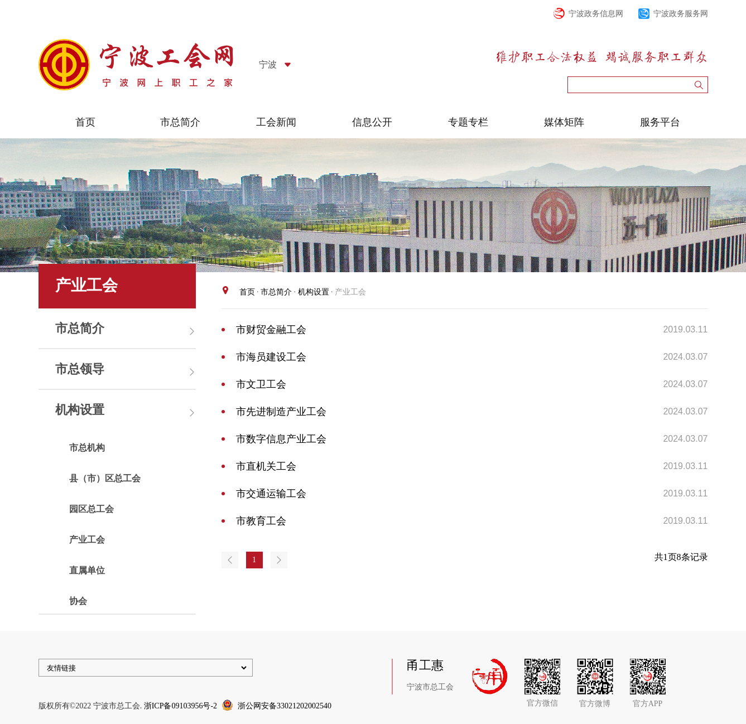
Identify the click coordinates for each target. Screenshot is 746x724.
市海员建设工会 (271, 357)
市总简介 (180, 122)
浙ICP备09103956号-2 (180, 706)
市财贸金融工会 (271, 329)
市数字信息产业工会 (281, 439)
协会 (78, 601)
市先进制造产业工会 (281, 411)
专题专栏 (468, 122)
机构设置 (79, 410)
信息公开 (372, 122)
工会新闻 (276, 122)
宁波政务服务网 (680, 13)
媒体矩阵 (564, 122)
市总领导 (79, 369)
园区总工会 (91, 509)
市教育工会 (261, 521)
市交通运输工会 (271, 493)
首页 (85, 122)
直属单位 (87, 570)
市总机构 (87, 447)
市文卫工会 (261, 384)
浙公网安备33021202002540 (284, 706)
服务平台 (660, 122)
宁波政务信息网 (596, 13)
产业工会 (87, 539)
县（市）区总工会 (105, 478)
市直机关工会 (266, 466)
